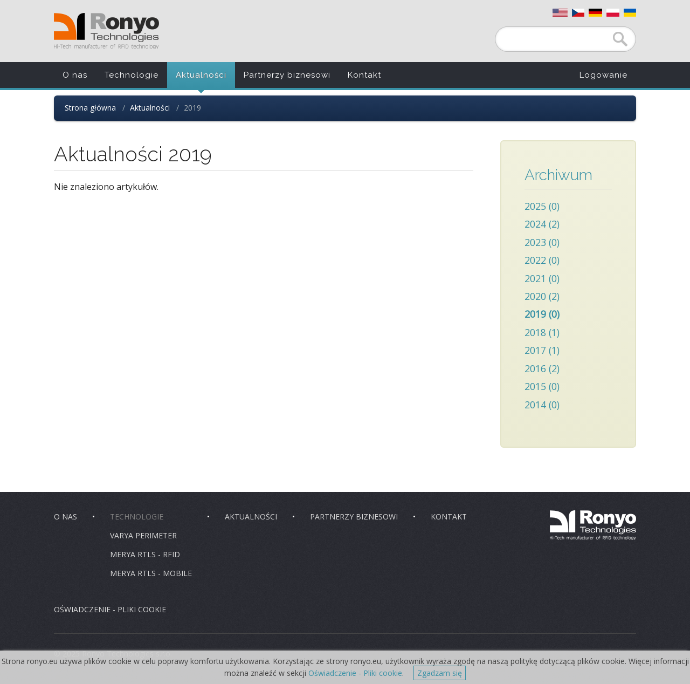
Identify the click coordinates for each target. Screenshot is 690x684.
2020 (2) (542, 296)
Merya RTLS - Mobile (151, 573)
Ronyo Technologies (106, 31)
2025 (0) (542, 206)
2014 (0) (542, 404)
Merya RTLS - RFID (145, 554)
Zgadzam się (439, 673)
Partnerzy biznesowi (287, 75)
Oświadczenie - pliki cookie (110, 609)
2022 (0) (542, 260)
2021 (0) (542, 278)
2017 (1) (542, 350)
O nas (75, 75)
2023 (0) (542, 242)
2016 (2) (542, 368)
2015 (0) (542, 386)
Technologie (131, 75)
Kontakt (364, 75)
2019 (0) (542, 313)
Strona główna (90, 107)
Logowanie (603, 75)
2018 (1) (542, 332)
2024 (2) (542, 223)
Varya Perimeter (143, 535)
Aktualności (201, 75)
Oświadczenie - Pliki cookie (355, 673)
